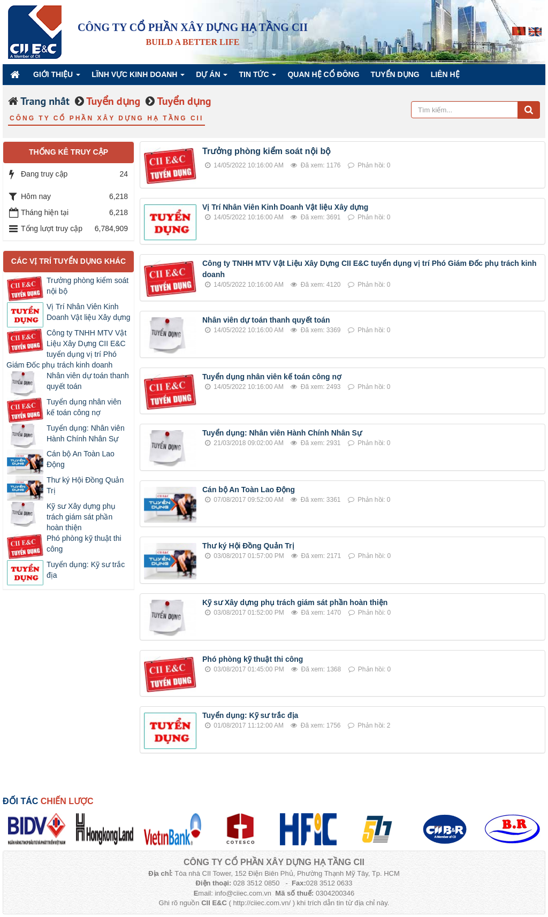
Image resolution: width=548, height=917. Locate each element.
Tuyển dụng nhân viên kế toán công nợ (271, 376)
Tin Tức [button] (257, 77)
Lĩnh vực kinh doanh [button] (138, 77)
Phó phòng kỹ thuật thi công (252, 659)
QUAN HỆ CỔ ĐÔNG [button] (323, 74)
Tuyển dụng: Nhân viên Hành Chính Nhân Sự (282, 433)
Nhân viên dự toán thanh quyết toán (266, 320)
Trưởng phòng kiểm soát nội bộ (266, 151)
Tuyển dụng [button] (395, 74)
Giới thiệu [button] (56, 77)
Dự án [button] (211, 77)
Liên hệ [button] (445, 74)
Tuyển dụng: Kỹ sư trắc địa (250, 715)
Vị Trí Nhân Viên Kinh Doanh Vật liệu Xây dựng (285, 207)
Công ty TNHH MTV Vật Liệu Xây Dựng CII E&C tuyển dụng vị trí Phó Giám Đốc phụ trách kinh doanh (66, 348)
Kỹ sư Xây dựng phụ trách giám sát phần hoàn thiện (294, 602)
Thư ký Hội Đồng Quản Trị (248, 545)
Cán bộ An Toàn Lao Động (248, 489)
